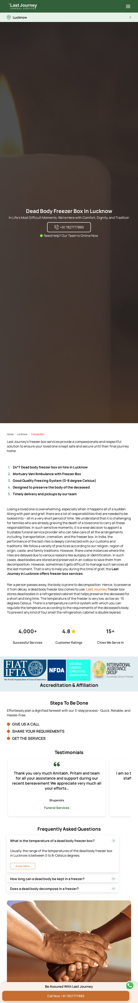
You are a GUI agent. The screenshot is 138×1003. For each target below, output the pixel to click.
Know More (22, 866)
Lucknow (22, 434)
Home (10, 434)
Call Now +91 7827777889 (65, 996)
